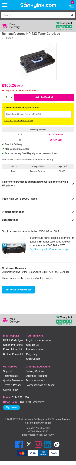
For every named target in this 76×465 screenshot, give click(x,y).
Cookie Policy (10, 389)
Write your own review (18, 289)
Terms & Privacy (12, 385)
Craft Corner (33, 358)
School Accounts (35, 380)
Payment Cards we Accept (40, 385)
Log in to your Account (39, 340)
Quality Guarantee (13, 380)
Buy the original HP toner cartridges (49, 249)
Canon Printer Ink (13, 344)
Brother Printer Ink (13, 354)
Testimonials (10, 375)
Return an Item (34, 349)
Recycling (31, 354)
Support (7, 371)
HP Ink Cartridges (13, 340)
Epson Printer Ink (12, 349)
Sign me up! (11, 407)
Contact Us (32, 344)
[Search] (35, 15)
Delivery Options (35, 371)
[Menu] (4, 5)
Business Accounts (36, 375)
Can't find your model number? (18, 120)
